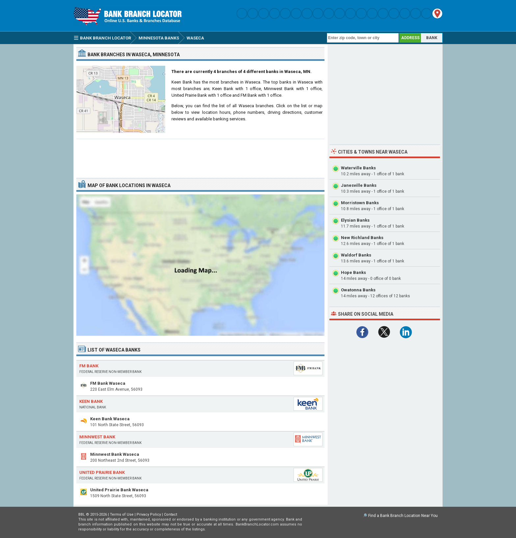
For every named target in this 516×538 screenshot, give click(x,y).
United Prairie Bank (102, 472)
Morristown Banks (360, 202)
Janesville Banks (358, 185)
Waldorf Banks (356, 255)
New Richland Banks (362, 237)
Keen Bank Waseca (110, 418)
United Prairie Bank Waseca (119, 489)
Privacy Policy (149, 514)
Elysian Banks (355, 220)
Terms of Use (122, 514)
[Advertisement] (200, 156)
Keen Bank (91, 401)
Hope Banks (353, 272)
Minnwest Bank (97, 436)
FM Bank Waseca (107, 383)
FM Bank (88, 365)
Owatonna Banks (358, 289)
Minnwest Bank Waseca (114, 454)
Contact (170, 514)
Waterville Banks (358, 167)
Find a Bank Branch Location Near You (403, 515)
